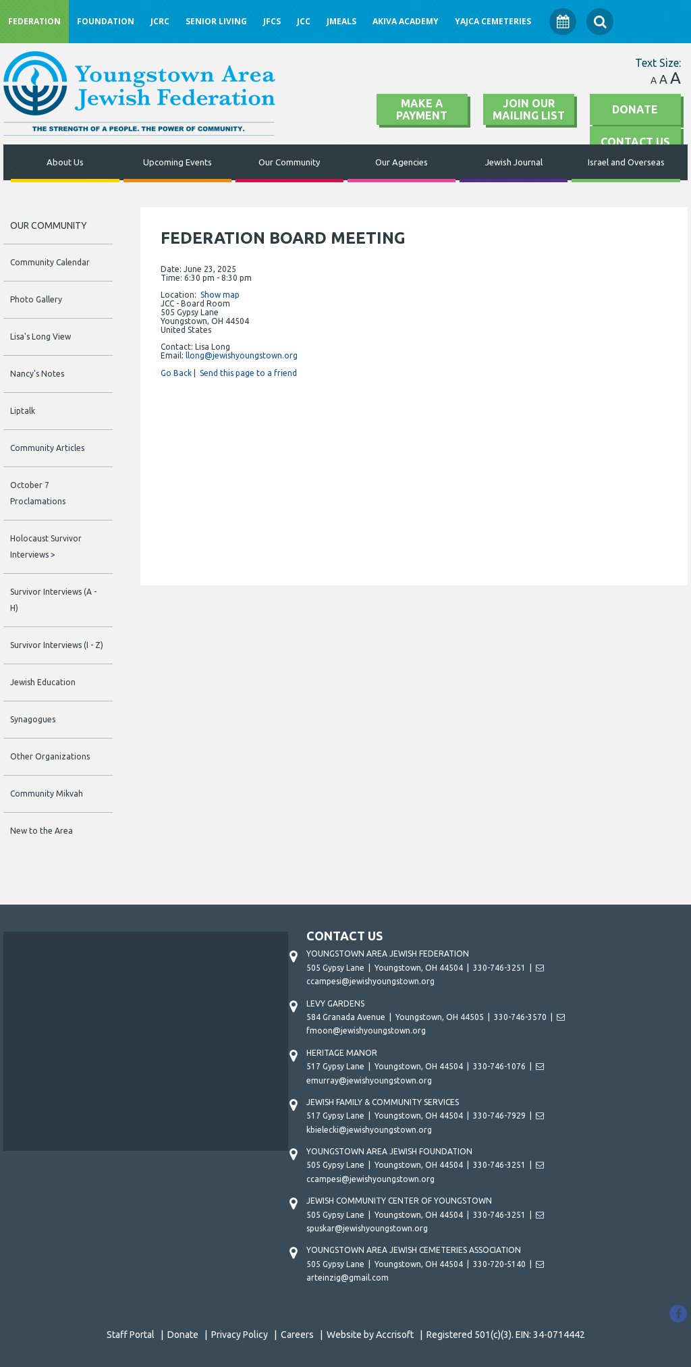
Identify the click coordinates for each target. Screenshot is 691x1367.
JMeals (341, 21)
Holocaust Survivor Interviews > (46, 546)
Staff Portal (131, 1334)
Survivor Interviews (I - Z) (56, 645)
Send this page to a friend (248, 373)
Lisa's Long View (40, 336)
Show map (220, 294)
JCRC (159, 21)
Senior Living (216, 21)
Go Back (176, 373)
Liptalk (22, 410)
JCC (303, 21)
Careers (297, 1334)
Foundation (105, 21)
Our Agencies (401, 162)
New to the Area (41, 830)
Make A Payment (421, 109)
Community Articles (47, 448)
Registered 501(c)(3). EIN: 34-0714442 (505, 1334)
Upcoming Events (177, 162)
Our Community (289, 162)
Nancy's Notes (37, 373)
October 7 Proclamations (37, 493)
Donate (635, 109)
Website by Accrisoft (370, 1334)
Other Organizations (50, 756)
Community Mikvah (46, 793)
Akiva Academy (405, 21)
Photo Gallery (36, 299)
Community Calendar (50, 262)
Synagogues (32, 719)
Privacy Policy (239, 1334)
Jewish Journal (514, 162)
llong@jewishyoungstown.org (242, 355)
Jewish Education (43, 682)
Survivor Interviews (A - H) (53, 599)
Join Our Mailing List (529, 109)
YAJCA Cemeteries (493, 21)
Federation (34, 21)
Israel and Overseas (626, 162)
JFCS (272, 21)
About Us (65, 162)
